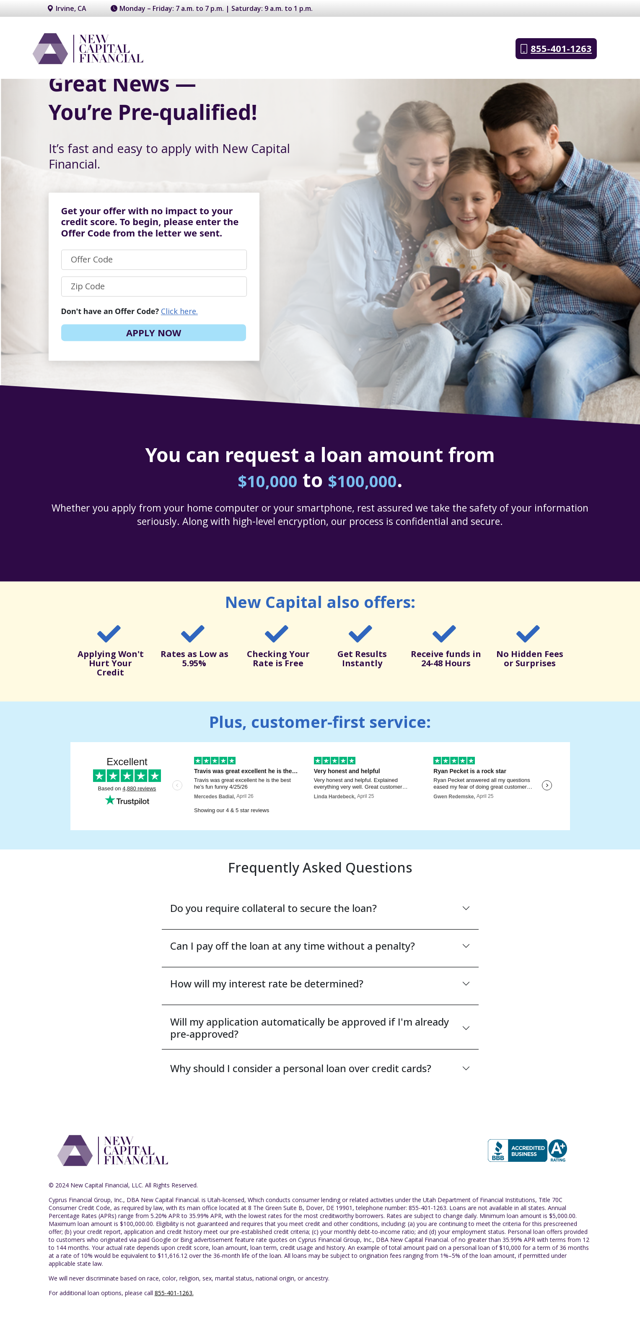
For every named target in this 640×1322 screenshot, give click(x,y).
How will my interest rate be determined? (266, 983)
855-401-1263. (174, 1293)
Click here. (179, 311)
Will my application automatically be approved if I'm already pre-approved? (309, 1028)
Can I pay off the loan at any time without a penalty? (292, 946)
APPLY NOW (154, 332)
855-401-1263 (556, 48)
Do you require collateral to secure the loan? (273, 908)
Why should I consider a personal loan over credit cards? (300, 1068)
